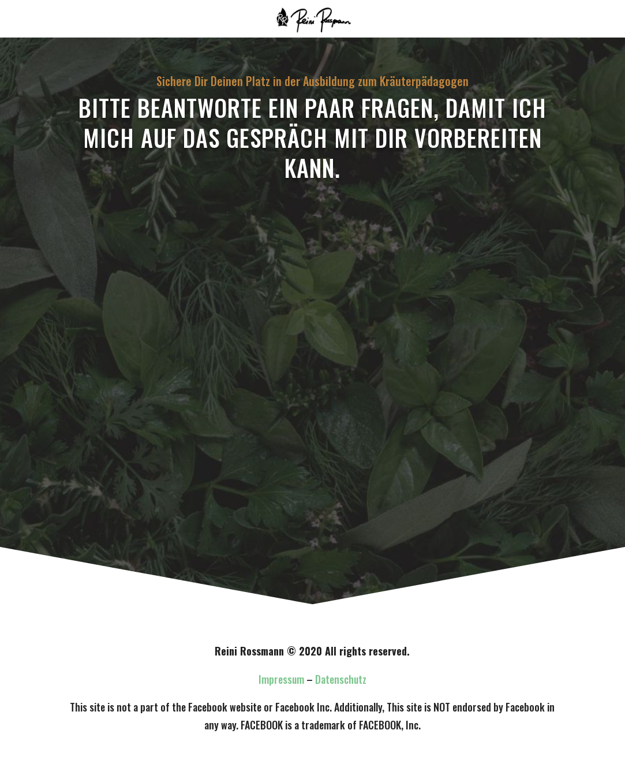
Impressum (281, 679)
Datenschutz (340, 679)
